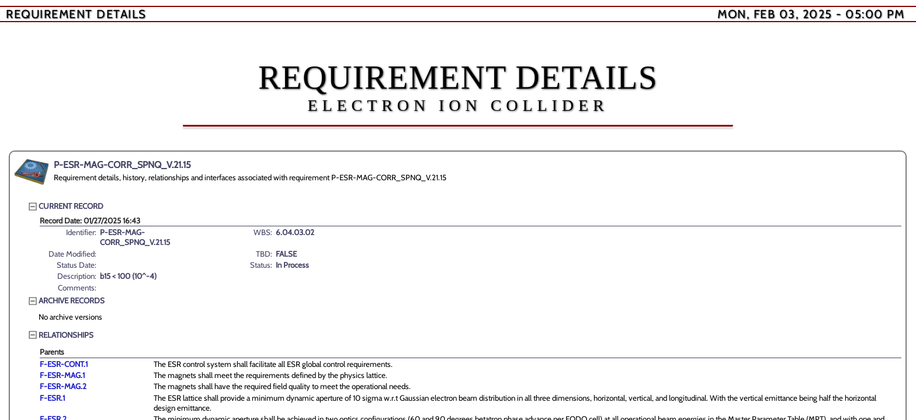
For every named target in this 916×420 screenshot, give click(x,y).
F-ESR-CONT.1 (64, 364)
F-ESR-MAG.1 (62, 375)
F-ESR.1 (52, 397)
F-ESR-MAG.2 (63, 386)
